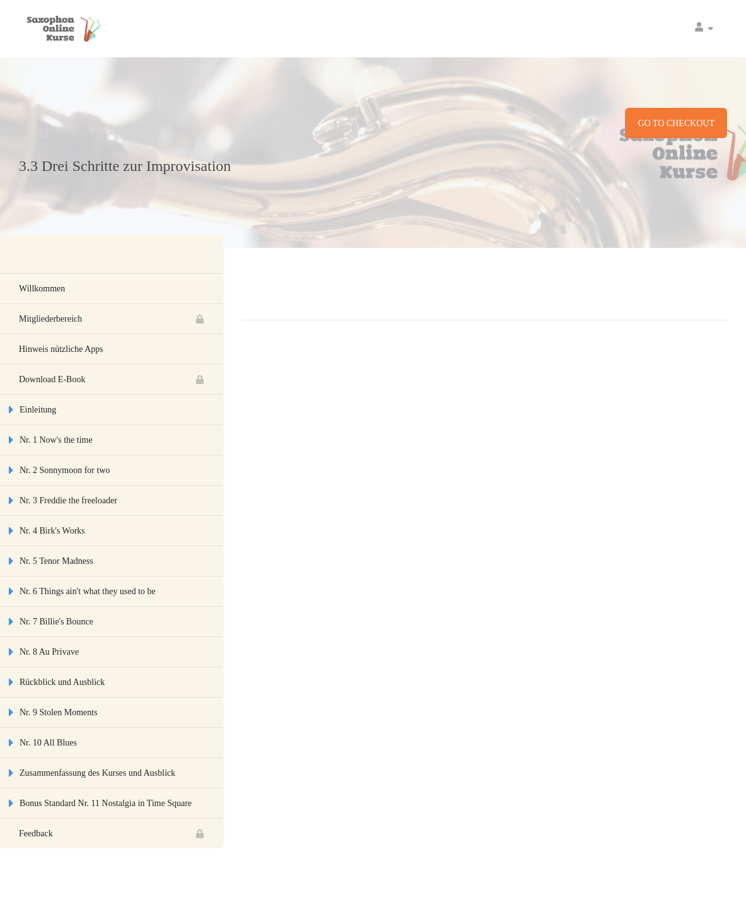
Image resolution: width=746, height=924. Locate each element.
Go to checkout (676, 123)
